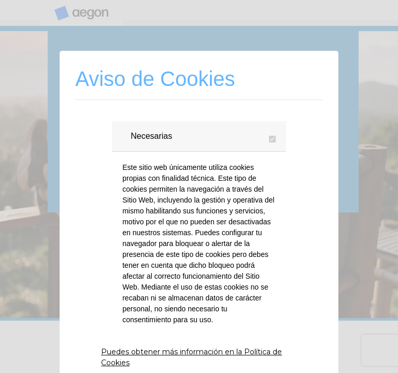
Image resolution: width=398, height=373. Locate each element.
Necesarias (151, 136)
